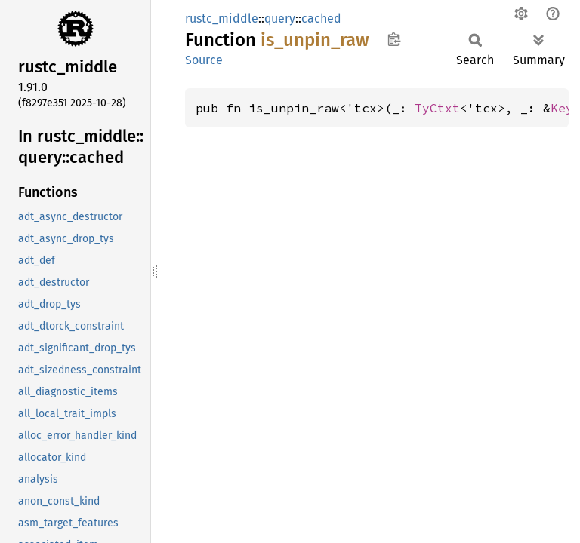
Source (204, 60)
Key (562, 107)
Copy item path (393, 39)
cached (321, 18)
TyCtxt (437, 107)
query (279, 18)
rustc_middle (221, 18)
